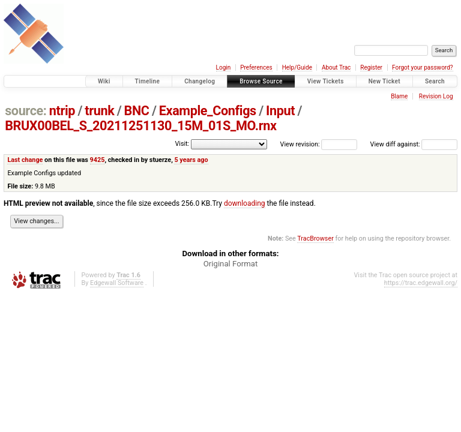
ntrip (62, 110)
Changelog (199, 81)
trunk (99, 110)
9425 (97, 160)
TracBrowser (315, 238)
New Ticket (384, 81)
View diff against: (413, 144)
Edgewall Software (116, 283)
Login (223, 67)
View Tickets (325, 81)
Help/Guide (297, 67)
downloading (244, 203)
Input (280, 110)
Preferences (256, 67)
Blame (399, 96)
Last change (25, 160)
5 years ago (191, 160)
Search (435, 81)
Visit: (182, 144)
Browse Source (261, 81)
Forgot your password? (422, 67)
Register (371, 67)
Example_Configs (207, 110)
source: (25, 110)
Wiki (104, 81)
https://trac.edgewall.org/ (420, 283)
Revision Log (436, 96)
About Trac (336, 67)
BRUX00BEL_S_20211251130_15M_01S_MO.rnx (140, 125)
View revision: (300, 144)
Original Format (230, 263)
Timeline (147, 81)
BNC (136, 110)
